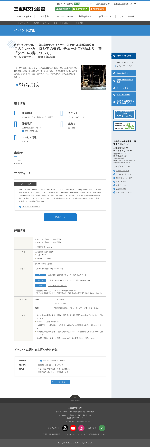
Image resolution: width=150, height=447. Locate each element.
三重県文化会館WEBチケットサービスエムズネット (67, 275)
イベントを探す (24, 16)
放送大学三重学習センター (125, 4)
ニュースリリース (122, 171)
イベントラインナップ (125, 62)
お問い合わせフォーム (83, 421)
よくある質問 (70, 421)
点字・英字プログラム (124, 192)
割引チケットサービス (124, 178)
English (89, 4)
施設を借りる (85, 16)
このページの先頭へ (75, 400)
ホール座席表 (121, 182)
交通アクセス (105, 16)
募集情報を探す (122, 73)
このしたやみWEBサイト (31, 207)
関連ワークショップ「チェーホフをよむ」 (29, 85)
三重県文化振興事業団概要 (51, 434)
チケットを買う (122, 88)
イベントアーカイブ (124, 66)
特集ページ (60, 217)
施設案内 (45, 16)
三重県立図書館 (102, 4)
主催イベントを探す (61, 23)
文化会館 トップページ (40, 23)
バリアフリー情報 (126, 16)
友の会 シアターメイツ (124, 174)
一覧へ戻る (61, 382)
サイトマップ (82, 434)
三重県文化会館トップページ (54, 361)
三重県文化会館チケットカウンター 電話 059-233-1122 (69, 280)
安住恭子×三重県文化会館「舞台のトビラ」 (125, 102)
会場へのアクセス (31, 131)
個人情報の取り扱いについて (97, 434)
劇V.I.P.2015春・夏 (42, 264)
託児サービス (121, 185)
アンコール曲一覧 (123, 95)
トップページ (23, 23)
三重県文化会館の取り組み (125, 81)
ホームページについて (69, 434)
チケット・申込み (65, 16)
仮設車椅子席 (121, 189)
